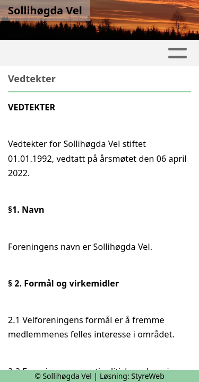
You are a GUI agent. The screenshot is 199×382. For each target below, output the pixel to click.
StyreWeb (148, 376)
